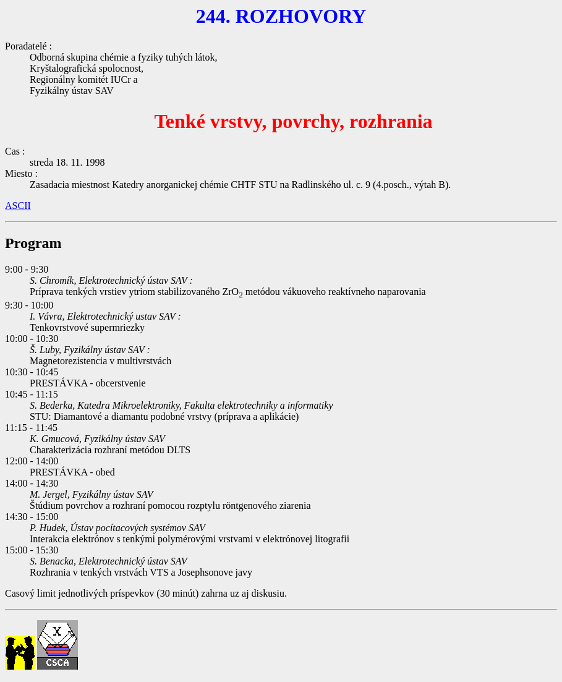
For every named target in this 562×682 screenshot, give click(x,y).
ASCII (18, 205)
